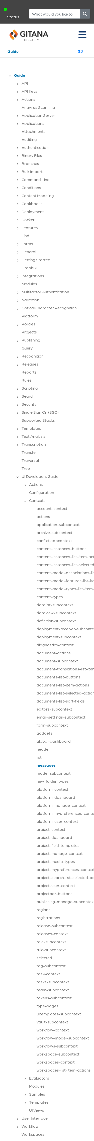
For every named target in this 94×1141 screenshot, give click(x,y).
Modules (29, 283)
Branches (30, 163)
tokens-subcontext (54, 997)
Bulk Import (32, 171)
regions (43, 909)
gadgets (44, 733)
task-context (48, 973)
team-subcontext (53, 989)
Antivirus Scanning (38, 107)
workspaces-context (56, 1062)
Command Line (35, 179)
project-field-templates (58, 845)
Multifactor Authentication (45, 291)
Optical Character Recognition (49, 307)
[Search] (54, 14)
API (25, 83)
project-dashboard (54, 837)
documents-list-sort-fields (61, 701)
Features (30, 227)
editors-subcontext (54, 709)
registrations (48, 917)
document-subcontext (57, 660)
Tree (26, 468)
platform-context (52, 789)
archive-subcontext (54, 532)
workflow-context (53, 1029)
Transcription (34, 444)
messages (46, 765)
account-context (52, 508)
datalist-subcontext (55, 604)
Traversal (30, 460)
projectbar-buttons (54, 893)
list (39, 757)
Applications (33, 123)
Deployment (33, 211)
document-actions (54, 652)
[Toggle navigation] (82, 34)
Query (27, 347)
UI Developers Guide (40, 476)
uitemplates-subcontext (59, 1013)
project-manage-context (60, 853)
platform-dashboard (56, 797)
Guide (13, 51)
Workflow (30, 1126)
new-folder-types (53, 781)
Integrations (33, 275)
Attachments (34, 131)
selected (44, 957)
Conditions (31, 187)
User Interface (35, 1118)
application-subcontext (58, 524)
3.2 (81, 51)
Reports (29, 372)
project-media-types (56, 861)
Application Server (38, 115)
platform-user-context (57, 821)
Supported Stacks (38, 420)
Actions (28, 99)
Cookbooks (32, 203)
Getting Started (36, 259)
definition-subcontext (56, 620)
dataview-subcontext (56, 612)
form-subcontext (52, 725)
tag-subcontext (51, 965)
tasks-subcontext (53, 981)
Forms (27, 243)
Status (13, 16)
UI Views (36, 1110)
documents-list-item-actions (63, 684)
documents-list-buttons (58, 676)
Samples (37, 1094)
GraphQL (30, 267)
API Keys (29, 91)
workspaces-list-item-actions (64, 1070)
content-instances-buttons (61, 548)
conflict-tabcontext (54, 540)
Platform (30, 315)
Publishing (31, 339)
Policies (28, 323)
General (29, 251)
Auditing (29, 139)
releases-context (52, 933)
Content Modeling (38, 195)
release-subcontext (55, 925)
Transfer (29, 452)
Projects (29, 331)
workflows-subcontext (57, 1045)
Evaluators (39, 1078)
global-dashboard (54, 741)
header (43, 749)
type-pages (47, 1005)
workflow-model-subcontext (63, 1037)
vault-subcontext (52, 1021)
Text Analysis (33, 436)
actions (43, 516)
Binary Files (32, 155)
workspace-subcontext (58, 1054)
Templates (31, 428)
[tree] (49, 606)
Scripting (30, 388)
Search (28, 396)
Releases (30, 364)
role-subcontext (51, 941)
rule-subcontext (51, 949)
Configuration (41, 492)
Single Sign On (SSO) (40, 412)
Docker (28, 219)
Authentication (35, 147)
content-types (50, 596)
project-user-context (56, 885)
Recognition (33, 356)
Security (29, 404)
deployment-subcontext (59, 636)
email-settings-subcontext (61, 717)
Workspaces (33, 1134)
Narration (30, 299)
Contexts (37, 500)
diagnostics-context (55, 644)
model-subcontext (54, 773)
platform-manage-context (61, 805)
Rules (27, 380)
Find (25, 235)
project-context (51, 829)
